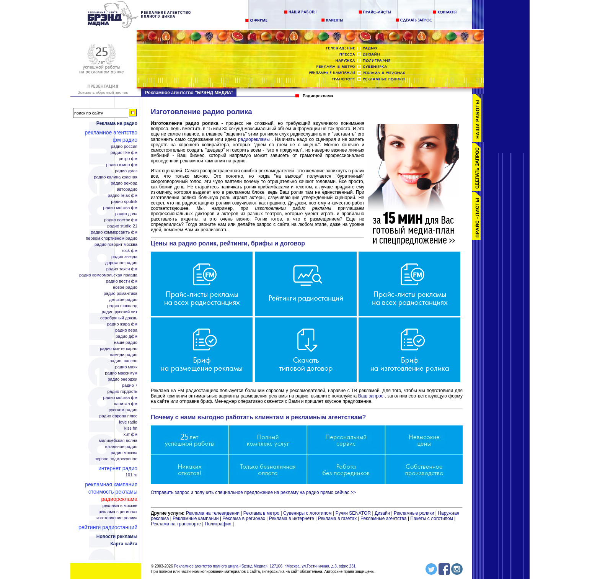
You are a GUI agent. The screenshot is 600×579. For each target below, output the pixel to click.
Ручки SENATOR (353, 513)
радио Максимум (121, 373)
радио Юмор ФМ (121, 165)
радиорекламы (255, 139)
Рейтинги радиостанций (107, 527)
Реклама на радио (116, 123)
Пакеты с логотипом (431, 518)
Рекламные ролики (414, 513)
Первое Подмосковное (116, 459)
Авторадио (127, 189)
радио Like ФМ (124, 152)
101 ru (131, 475)
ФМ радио (125, 139)
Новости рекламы (116, 536)
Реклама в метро (261, 513)
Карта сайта (123, 543)
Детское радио (123, 300)
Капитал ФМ (125, 404)
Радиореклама (119, 499)
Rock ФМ (129, 251)
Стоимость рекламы (112, 491)
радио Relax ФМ (122, 195)
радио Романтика (120, 293)
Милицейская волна (118, 440)
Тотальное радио (120, 447)
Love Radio (128, 422)
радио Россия (124, 146)
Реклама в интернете (291, 518)
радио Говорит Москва (116, 244)
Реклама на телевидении (213, 513)
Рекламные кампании (195, 518)
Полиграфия (218, 524)
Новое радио (125, 287)
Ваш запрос (370, 396)
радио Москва (124, 453)
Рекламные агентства (384, 518)
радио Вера (126, 330)
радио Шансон (123, 361)
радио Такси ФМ (121, 269)
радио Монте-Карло (118, 349)
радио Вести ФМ (121, 281)
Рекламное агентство (111, 132)
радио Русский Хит (119, 312)
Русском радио (123, 410)
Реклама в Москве (120, 506)
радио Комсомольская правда (108, 275)
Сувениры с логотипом (307, 513)
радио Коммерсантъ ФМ (114, 232)
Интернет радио (117, 468)
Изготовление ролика (116, 518)
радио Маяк (126, 367)
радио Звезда (124, 257)
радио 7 (129, 385)
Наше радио (125, 342)
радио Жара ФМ (122, 324)
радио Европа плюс (118, 416)
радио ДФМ (126, 336)
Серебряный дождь (118, 318)
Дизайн (382, 513)
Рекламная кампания (111, 484)
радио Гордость (122, 391)
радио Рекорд (124, 183)
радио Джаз (126, 171)
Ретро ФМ (128, 159)
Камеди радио (123, 355)
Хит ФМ (130, 434)
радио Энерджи (122, 379)
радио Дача (126, 214)
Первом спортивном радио (111, 238)
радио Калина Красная (115, 177)
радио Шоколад (122, 306)
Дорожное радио (121, 263)
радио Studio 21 (122, 226)
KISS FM (130, 428)
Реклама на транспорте (176, 524)
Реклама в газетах (338, 518)
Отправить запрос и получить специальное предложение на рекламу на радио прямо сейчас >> (253, 492)
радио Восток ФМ (120, 220)
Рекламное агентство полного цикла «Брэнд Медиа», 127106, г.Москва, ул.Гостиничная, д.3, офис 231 (265, 566)
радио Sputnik (124, 202)
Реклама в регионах (117, 512)
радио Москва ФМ (120, 208)
